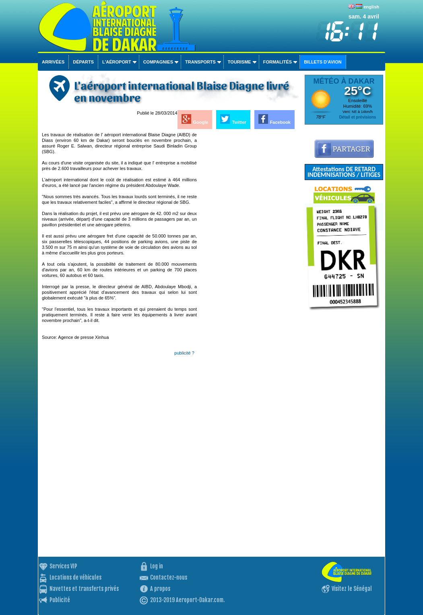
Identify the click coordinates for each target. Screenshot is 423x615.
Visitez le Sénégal (352, 588)
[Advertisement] (248, 252)
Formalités (277, 61)
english (371, 6)
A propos (160, 588)
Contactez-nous (168, 577)
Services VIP (63, 566)
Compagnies (158, 61)
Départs (83, 61)
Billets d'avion (322, 61)
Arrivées (53, 61)
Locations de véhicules (75, 577)
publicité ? (184, 353)
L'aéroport (116, 61)
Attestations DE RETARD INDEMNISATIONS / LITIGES (343, 171)
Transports (200, 61)
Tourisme (239, 61)
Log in (156, 566)
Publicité (60, 600)
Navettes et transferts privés (84, 588)
